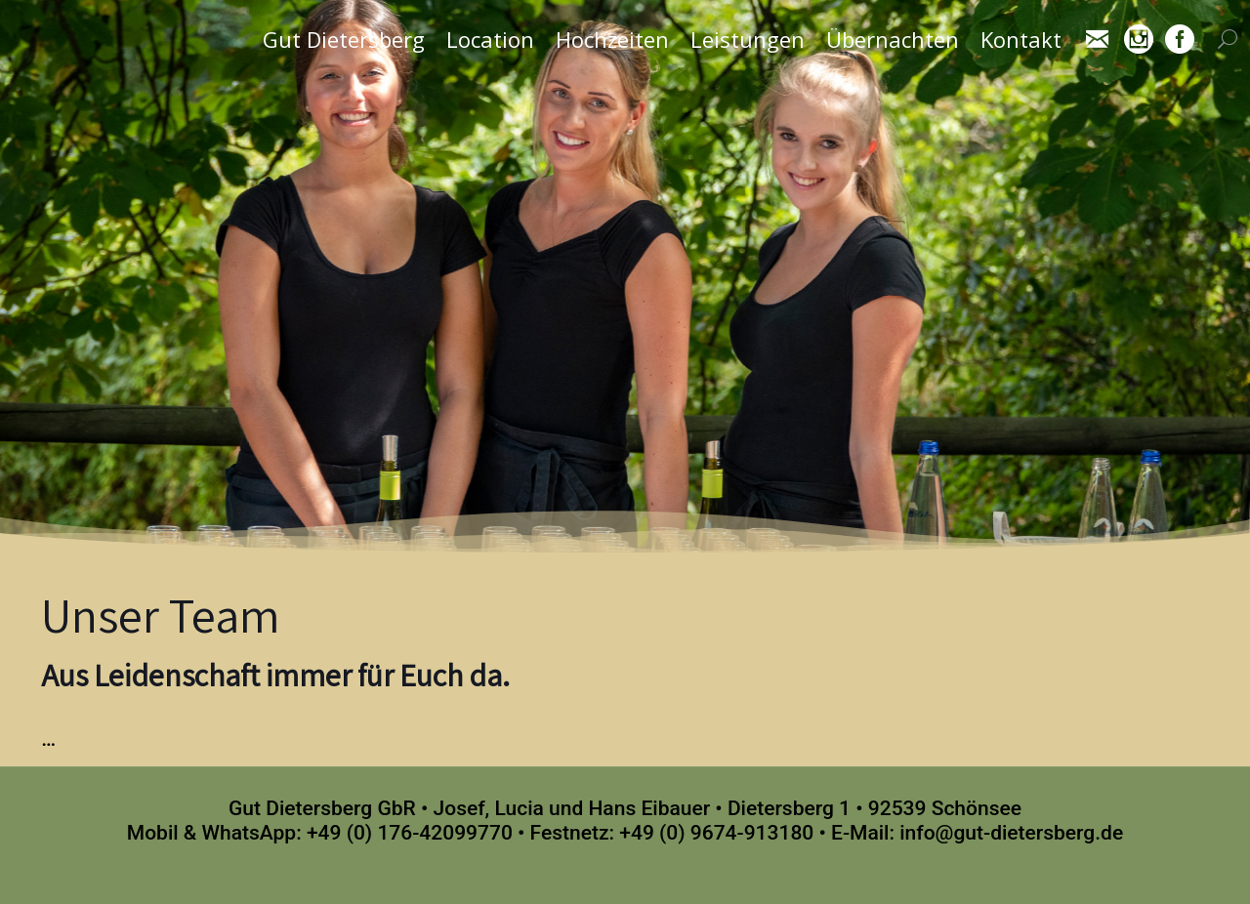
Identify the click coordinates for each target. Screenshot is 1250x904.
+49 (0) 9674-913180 (716, 832)
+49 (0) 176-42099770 (410, 832)
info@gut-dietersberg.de (1011, 832)
